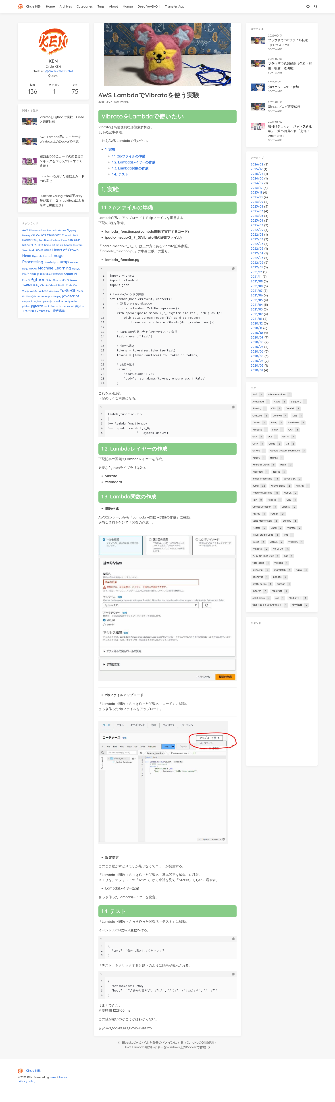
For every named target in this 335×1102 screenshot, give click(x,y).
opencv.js (47, 301)
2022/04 (257, 253)
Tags (100, 6)
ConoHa (67, 235)
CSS (33, 235)
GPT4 (40, 245)
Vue (75, 285)
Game (47, 245)
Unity (36, 285)
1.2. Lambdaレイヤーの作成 (133, 162)
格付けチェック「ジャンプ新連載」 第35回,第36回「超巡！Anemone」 (290, 131)
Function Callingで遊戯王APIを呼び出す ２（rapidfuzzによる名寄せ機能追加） (62, 200)
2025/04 (257, 174)
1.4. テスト (120, 174)
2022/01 (257, 267)
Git (53, 245)
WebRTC (43, 291)
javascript (70, 296)
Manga (128, 6)
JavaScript (50, 262)
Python (134, 1028)
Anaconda (52, 230)
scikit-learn (63, 306)
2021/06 (257, 295)
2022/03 (257, 258)
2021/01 (256, 319)
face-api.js (46, 296)
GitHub (59, 245)
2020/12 (257, 323)
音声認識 (59, 310)
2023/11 (256, 192)
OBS (42, 274)
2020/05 (257, 356)
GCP (77, 240)
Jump (63, 261)
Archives (66, 6)
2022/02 (257, 263)
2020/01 (257, 370)
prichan (26, 306)
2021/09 (257, 281)
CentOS (41, 235)
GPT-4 (32, 245)
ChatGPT (54, 235)
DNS (75, 235)
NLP (125, 1028)
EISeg (35, 240)
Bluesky (26, 235)
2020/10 (257, 333)
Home (50, 6)
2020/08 (257, 342)
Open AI (70, 273)
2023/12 (256, 188)
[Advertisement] (282, 694)
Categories (85, 6)
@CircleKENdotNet (59, 71)
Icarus (46, 256)
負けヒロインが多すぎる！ (38, 311)
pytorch (37, 306)
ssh (72, 306)
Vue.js (25, 291)
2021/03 (256, 309)
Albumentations (37, 230)
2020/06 (257, 351)
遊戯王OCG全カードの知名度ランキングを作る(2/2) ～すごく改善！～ (62, 161)
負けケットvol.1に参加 (283, 87)
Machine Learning (54, 267)
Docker (117, 1028)
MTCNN (33, 268)
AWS (108, 1028)
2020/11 (256, 328)
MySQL (76, 268)
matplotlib (27, 301)
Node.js (34, 274)
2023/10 (256, 197)
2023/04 (257, 220)
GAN (70, 240)
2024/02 (257, 183)
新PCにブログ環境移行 (284, 107)
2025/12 (256, 169)
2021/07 (256, 291)
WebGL (34, 291)
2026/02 (257, 164)
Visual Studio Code (60, 285)
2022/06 (257, 244)
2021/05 (257, 300)
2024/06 (257, 178)
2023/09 (257, 202)
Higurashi (37, 256)
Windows (54, 291)
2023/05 (257, 216)
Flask (64, 240)
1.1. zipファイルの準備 (128, 156)
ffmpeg (57, 296)
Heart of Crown (65, 250)
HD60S (39, 250)
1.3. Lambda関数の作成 (130, 168)
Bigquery (72, 230)
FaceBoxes (44, 240)
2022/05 (257, 249)
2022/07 (257, 239)
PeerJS (26, 280)
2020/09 (257, 337)
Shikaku (72, 280)
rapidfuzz (49, 306)
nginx (37, 301)
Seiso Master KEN (56, 280)
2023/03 (257, 225)
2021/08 (257, 286)
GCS (24, 245)
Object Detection (54, 274)
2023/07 (257, 211)
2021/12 (256, 272)
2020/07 (257, 347)
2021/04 (257, 305)
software (121, 101)
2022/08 (257, 235)
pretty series (70, 301)
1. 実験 (110, 149)
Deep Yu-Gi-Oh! (149, 6)
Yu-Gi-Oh (68, 290)
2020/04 (257, 361)
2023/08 (257, 206)
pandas (58, 301)
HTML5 (48, 250)
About (113, 6)
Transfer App (174, 6)
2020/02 (257, 365)
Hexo (26, 255)
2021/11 (256, 277)
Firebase (55, 240)
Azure (62, 230)
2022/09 (257, 230)
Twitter (27, 285)
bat (38, 296)
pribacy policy (26, 1081)
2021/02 (257, 314)
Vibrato (146, 1028)
